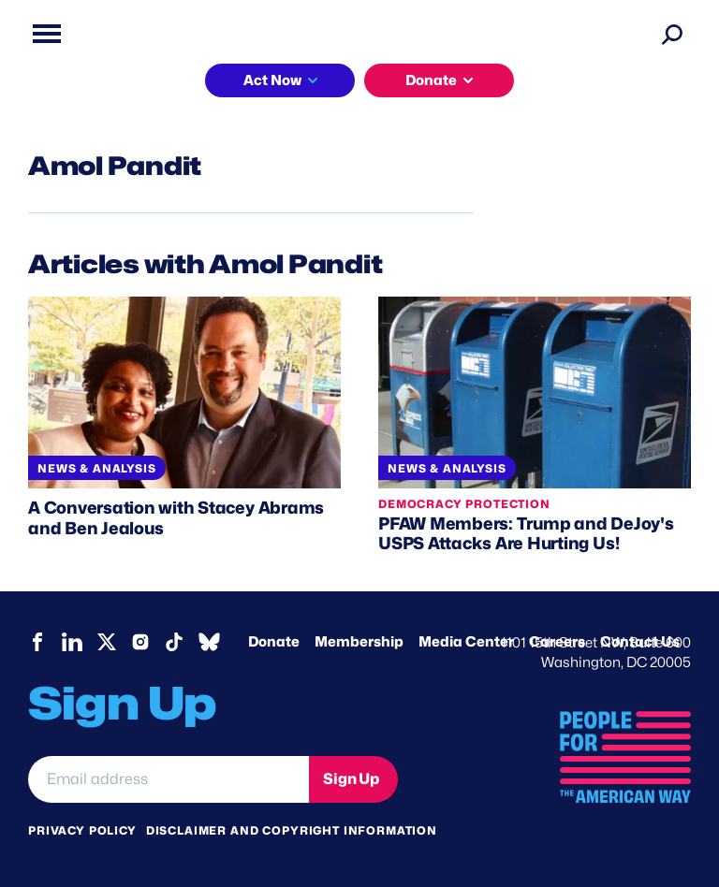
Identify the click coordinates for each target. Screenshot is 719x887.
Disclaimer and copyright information (291, 830)
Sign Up (351, 779)
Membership (359, 641)
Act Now (272, 80)
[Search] (672, 33)
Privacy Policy (82, 830)
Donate (431, 80)
